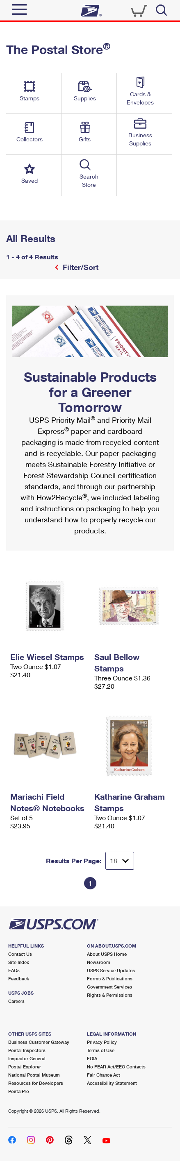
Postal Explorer (24, 1066)
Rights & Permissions (109, 995)
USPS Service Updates (111, 970)
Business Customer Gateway (38, 1042)
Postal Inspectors (27, 1050)
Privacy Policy (102, 1042)
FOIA (92, 1058)
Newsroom (98, 962)
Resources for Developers (35, 1083)
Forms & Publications (109, 978)
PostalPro (18, 1091)
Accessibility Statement (112, 1083)
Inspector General (27, 1058)
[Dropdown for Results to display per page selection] (119, 861)
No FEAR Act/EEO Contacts (116, 1066)
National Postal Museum (34, 1074)
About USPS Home (107, 954)
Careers (16, 1001)
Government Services (109, 986)
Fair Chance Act (103, 1074)
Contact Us (20, 954)
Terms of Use (100, 1050)
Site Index (18, 962)
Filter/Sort (79, 267)
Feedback (18, 978)
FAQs (14, 970)
